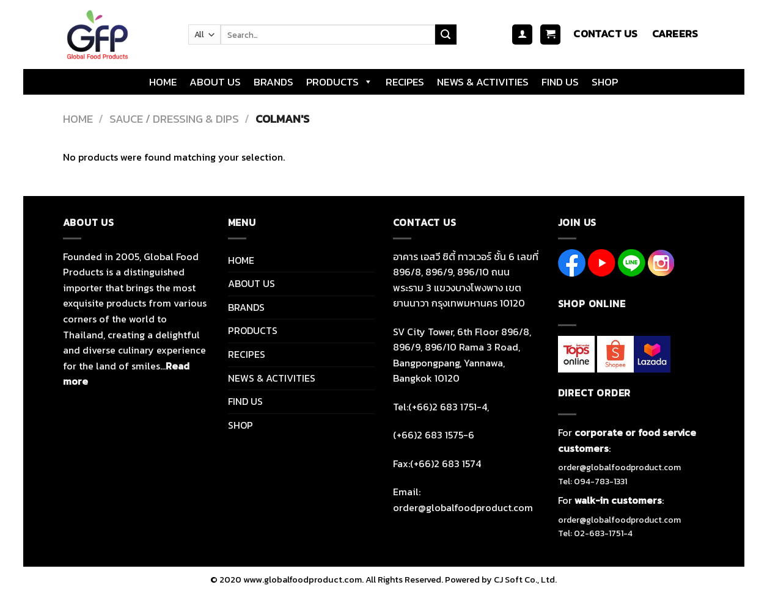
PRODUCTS (339, 82)
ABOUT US (215, 82)
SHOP (605, 82)
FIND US (560, 82)
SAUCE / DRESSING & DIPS (174, 119)
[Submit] (445, 34)
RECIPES (405, 82)
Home (78, 119)
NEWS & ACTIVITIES (483, 82)
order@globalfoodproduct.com (619, 467)
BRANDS (273, 82)
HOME (163, 82)
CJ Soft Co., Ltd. (525, 579)
